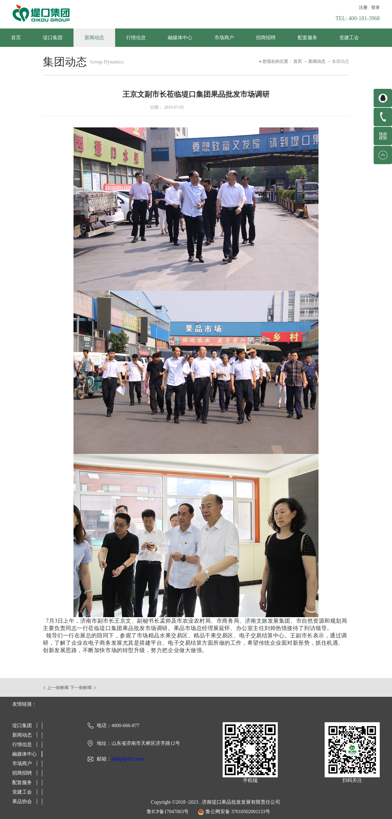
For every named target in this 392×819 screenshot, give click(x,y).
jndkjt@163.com (128, 758)
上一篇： (56, 687)
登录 (375, 7)
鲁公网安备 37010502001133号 (237, 811)
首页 (16, 37)
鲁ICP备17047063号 (168, 811)
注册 (363, 7)
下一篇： (83, 687)
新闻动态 (317, 61)
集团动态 (340, 61)
